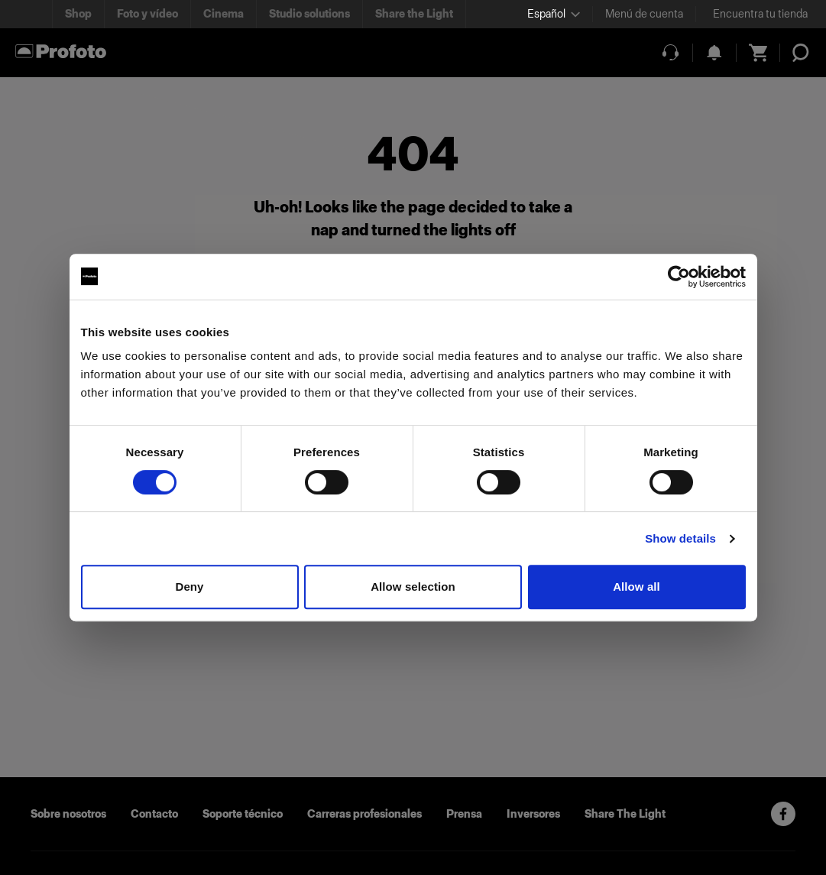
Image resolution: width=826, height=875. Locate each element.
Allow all (636, 586)
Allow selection (413, 586)
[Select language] (553, 14)
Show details (680, 538)
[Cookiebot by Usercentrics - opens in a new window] (679, 276)
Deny (189, 586)
